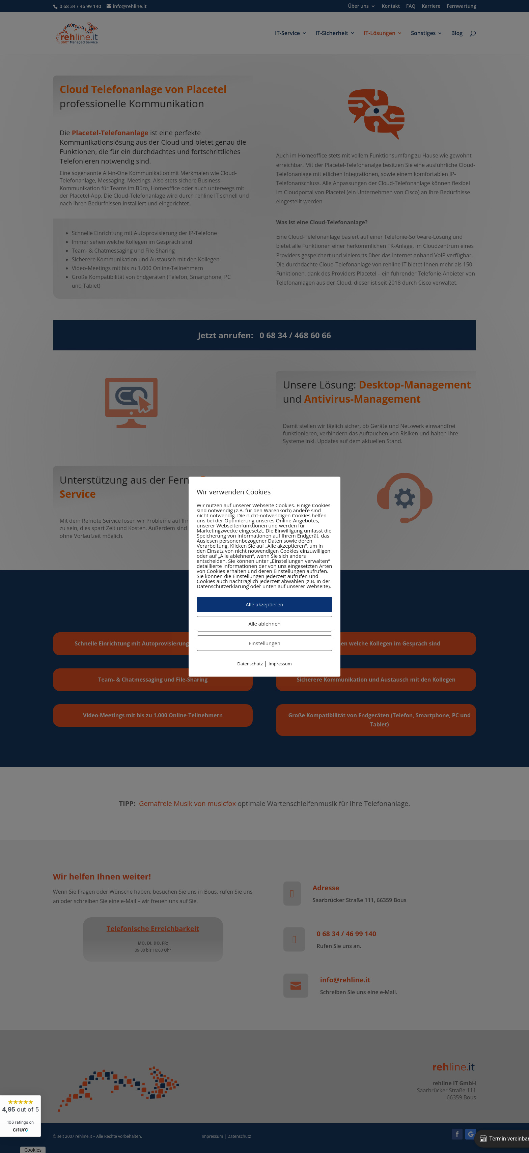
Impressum (280, 664)
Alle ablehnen (264, 623)
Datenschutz (250, 664)
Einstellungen (264, 643)
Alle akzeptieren (264, 604)
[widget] (20, 1116)
